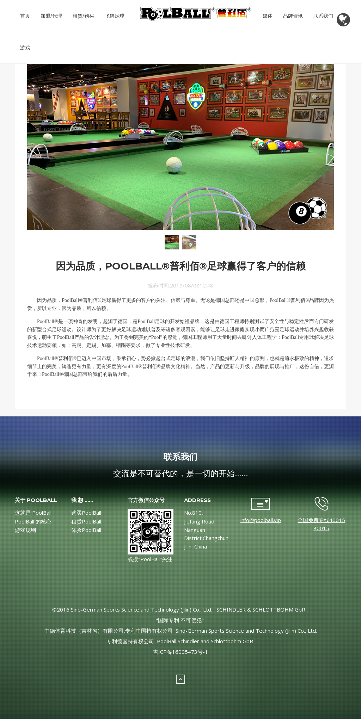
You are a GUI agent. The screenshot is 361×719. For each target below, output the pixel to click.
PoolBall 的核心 (33, 521)
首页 (25, 16)
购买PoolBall (86, 512)
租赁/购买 (83, 16)
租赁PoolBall (86, 521)
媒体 (268, 16)
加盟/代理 (51, 16)
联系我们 (323, 16)
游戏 (25, 47)
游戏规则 (25, 529)
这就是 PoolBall (33, 512)
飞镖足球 (114, 16)
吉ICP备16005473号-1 (180, 651)
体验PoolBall (86, 529)
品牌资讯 (293, 16)
